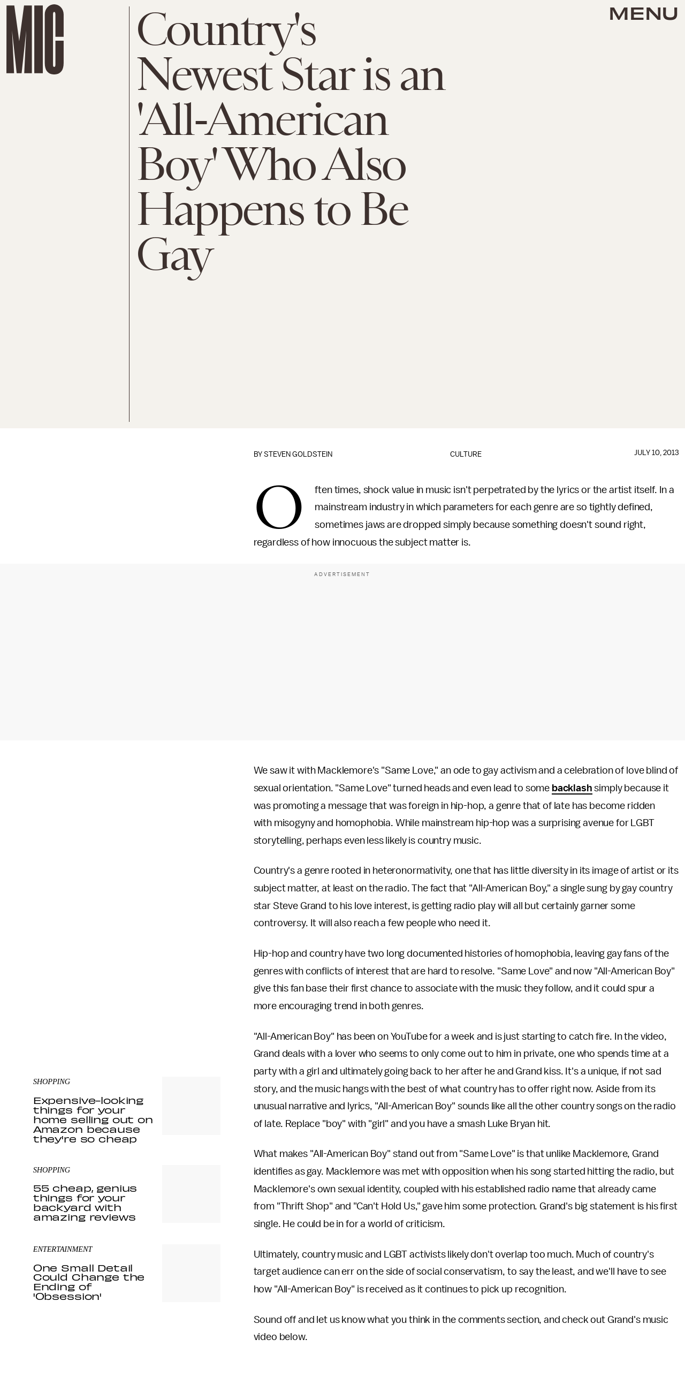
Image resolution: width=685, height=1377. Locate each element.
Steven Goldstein (298, 454)
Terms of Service (183, 989)
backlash (572, 788)
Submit (194, 974)
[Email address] (127, 943)
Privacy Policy (55, 995)
